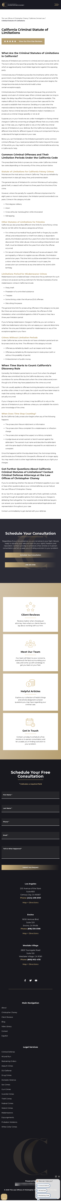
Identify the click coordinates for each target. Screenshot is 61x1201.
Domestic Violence (9, 1080)
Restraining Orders (9, 1061)
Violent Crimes (7, 1108)
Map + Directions (30, 903)
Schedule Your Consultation (30, 555)
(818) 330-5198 (34, 929)
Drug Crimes (6, 1075)
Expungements (8, 1117)
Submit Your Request (30, 867)
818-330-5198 (30, 565)
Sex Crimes (6, 1085)
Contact (5, 1031)
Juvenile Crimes (8, 1094)
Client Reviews (7, 1017)
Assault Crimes (7, 1066)
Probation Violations (9, 1122)
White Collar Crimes (9, 1127)
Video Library (7, 1026)
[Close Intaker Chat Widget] (59, 1176)
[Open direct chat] (56, 1176)
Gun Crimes (6, 1089)
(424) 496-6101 (34, 898)
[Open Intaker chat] (38, 1200)
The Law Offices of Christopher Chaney (15, 18)
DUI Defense (6, 1071)
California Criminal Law (37, 18)
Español (5, 1036)
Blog (3, 1022)
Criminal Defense (8, 1052)
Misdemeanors (7, 1113)
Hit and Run (6, 1057)
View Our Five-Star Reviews (23, 41)
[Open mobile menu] (56, 4)
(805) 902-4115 (33, 960)
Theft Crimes (7, 1099)
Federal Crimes (7, 1103)
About (4, 1008)
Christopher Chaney (9, 1012)
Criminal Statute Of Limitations (13, 21)
